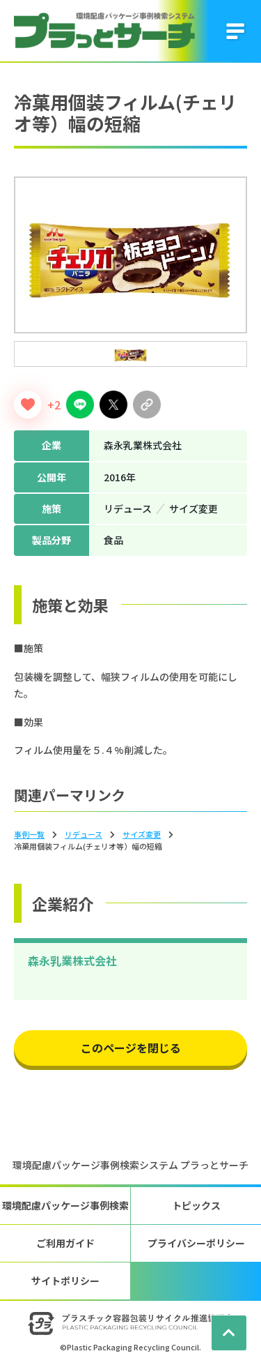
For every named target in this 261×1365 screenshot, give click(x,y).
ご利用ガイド (65, 1243)
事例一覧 (29, 834)
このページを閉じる (131, 1047)
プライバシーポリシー (196, 1243)
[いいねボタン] (28, 404)
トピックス (196, 1205)
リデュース (83, 834)
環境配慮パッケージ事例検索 (65, 1205)
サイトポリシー (65, 1281)
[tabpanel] (130, 254)
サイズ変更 (141, 834)
